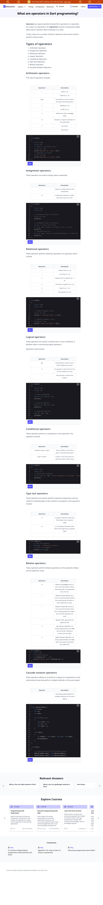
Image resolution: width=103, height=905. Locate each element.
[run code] (30, 163)
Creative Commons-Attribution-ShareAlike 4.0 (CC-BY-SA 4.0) (29, 870)
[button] (78, 136)
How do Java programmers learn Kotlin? (81, 850)
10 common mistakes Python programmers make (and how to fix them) (20, 852)
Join (94, 6)
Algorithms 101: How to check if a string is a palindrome (49, 851)
